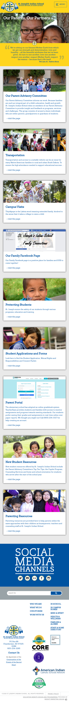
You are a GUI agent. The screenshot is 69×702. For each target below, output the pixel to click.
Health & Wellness (56, 618)
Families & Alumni (56, 623)
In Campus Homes (56, 608)
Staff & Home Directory (57, 629)
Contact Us (13, 652)
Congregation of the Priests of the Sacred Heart (14, 662)
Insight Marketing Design (54, 699)
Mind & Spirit (57, 613)
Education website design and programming (40, 697)
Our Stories (36, 611)
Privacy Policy (53, 694)
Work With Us (37, 615)
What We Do (36, 607)
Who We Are (36, 604)
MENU (60, 4)
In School (56, 604)
